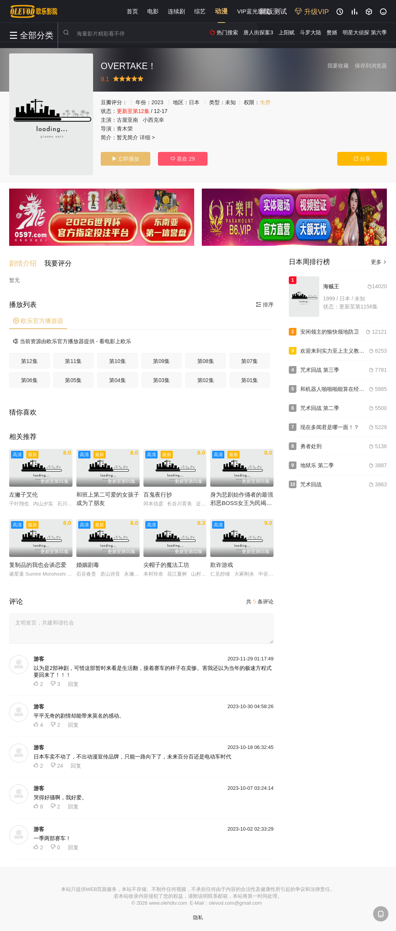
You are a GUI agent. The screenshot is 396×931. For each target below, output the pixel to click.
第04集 (117, 379)
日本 (194, 102)
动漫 (221, 11)
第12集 (29, 360)
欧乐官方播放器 (38, 319)
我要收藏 (338, 66)
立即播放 (125, 159)
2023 (157, 102)
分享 (362, 159)
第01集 (249, 379)
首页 (132, 11)
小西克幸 (153, 120)
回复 (73, 682)
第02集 (205, 379)
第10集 (117, 360)
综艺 (200, 11)
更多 (379, 262)
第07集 (249, 360)
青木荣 (125, 129)
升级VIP (312, 12)
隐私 (198, 916)
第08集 (205, 360)
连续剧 (176, 11)
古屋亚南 (127, 120)
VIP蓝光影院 (253, 11)
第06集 (29, 379)
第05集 (73, 379)
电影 (153, 11)
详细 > (147, 137)
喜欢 (183, 159)
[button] (26, 261)
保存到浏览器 (371, 66)
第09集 (161, 360)
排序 (265, 303)
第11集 (73, 360)
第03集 (161, 379)
